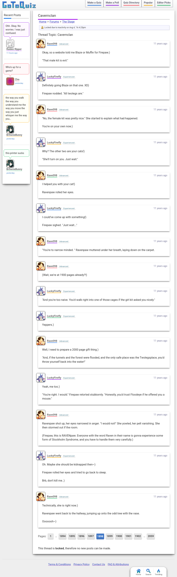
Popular (148, 2)
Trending (158, 572)
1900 (119, 536)
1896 (81, 536)
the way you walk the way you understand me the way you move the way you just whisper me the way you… (16, 108)
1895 (72, 536)
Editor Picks (164, 2)
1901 (128, 536)
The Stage (68, 21)
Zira (17, 79)
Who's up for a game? (13, 69)
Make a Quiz (94, 2)
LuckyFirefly (54, 76)
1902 (138, 536)
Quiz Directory (131, 2)
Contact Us (98, 564)
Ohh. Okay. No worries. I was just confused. (15, 29)
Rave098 (52, 43)
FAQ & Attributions (118, 564)
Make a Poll (112, 2)
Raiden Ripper (14, 49)
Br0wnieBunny (14, 135)
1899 (110, 536)
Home (42, 21)
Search (148, 572)
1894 (63, 536)
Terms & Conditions (59, 564)
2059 (151, 536)
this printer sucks (15, 153)
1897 (91, 536)
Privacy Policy (81, 564)
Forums (54, 21)
